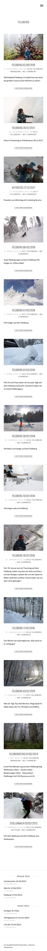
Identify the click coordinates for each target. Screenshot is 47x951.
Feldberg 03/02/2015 (23, 691)
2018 (29, 69)
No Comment (30, 72)
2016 (24, 374)
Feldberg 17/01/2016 (23, 628)
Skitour (15, 830)
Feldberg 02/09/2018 (23, 65)
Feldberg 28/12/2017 (23, 128)
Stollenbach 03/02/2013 (23, 823)
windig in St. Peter (11, 910)
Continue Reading (23, 88)
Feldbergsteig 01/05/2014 (23, 754)
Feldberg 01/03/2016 (23, 370)
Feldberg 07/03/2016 (23, 310)
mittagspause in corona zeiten (16, 917)
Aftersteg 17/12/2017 (23, 187)
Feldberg (38, 69)
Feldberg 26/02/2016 (23, 436)
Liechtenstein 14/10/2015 (15, 881)
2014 (25, 758)
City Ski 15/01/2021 (12, 924)
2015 (28, 695)
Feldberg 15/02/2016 (23, 496)
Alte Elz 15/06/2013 (12, 888)
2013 (28, 827)
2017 (35, 132)
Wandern (15, 72)
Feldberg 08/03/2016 (23, 247)
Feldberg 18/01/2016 (23, 555)
